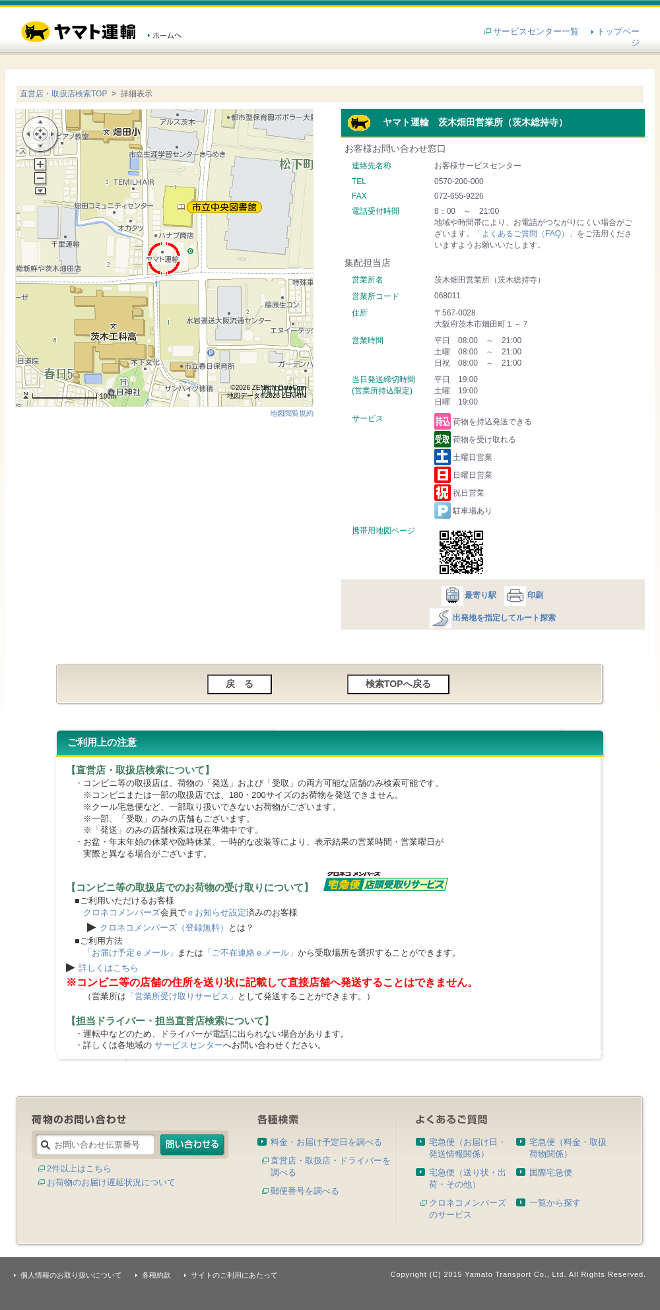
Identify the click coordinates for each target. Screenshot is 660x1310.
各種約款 (156, 1275)
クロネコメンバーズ (121, 912)
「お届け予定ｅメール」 (130, 953)
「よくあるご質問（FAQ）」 (525, 233)
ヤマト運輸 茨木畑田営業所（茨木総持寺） (457, 122)
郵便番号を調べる (305, 1191)
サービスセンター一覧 (536, 31)
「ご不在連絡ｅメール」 (250, 953)
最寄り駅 (468, 595)
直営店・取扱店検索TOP (63, 93)
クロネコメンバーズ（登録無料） (164, 928)
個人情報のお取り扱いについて (71, 1275)
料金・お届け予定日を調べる (326, 1142)
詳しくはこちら (109, 968)
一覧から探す (555, 1203)
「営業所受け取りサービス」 (182, 996)
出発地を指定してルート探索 (492, 617)
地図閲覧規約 (292, 413)
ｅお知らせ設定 (216, 912)
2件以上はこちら (79, 1168)
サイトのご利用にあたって (234, 1275)
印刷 (523, 595)
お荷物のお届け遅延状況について (111, 1182)
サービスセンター (188, 1045)
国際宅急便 (550, 1172)
